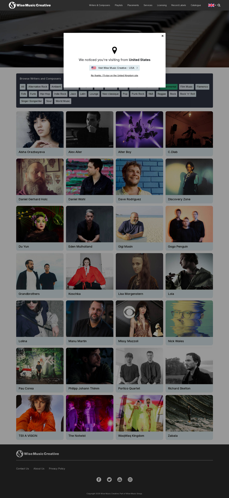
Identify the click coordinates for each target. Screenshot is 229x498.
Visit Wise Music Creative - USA (116, 67)
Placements (133, 5)
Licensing (162, 5)
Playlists (119, 5)
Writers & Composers (99, 5)
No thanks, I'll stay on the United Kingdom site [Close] (162, 36)
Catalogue (196, 5)
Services (148, 5)
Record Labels (178, 5)
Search (219, 5)
